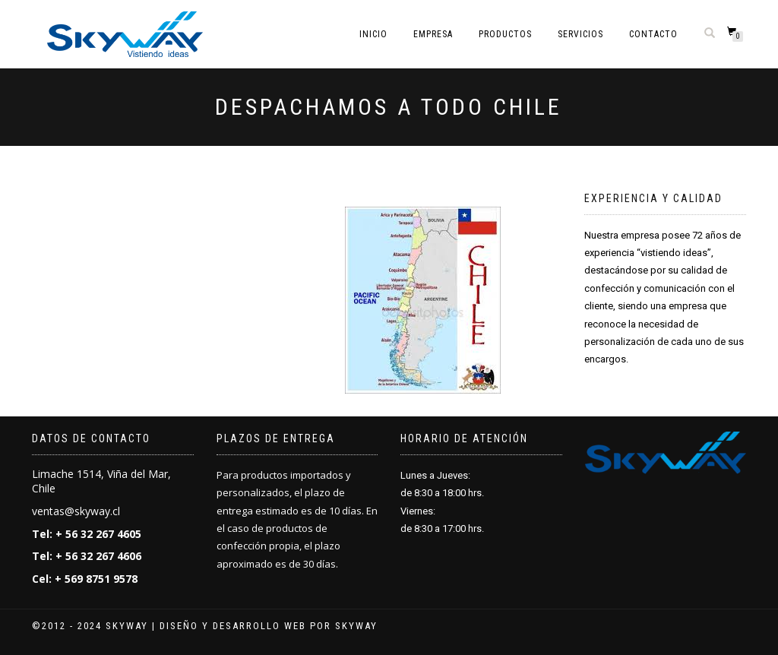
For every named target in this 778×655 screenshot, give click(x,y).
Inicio (373, 34)
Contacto (653, 34)
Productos (505, 34)
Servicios (580, 34)
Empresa (433, 34)
